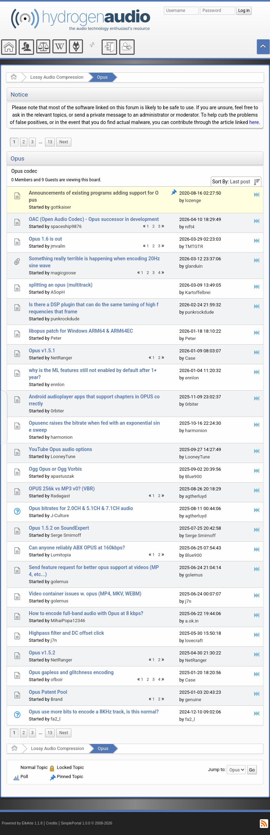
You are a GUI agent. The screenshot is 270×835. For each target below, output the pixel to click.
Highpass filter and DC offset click (66, 633)
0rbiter (57, 410)
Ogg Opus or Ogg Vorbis (55, 469)
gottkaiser (61, 207)
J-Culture (60, 515)
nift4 (189, 226)
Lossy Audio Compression (56, 77)
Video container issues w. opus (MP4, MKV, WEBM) (85, 593)
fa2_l (55, 719)
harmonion (61, 437)
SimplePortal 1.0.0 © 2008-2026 (86, 823)
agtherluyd (196, 496)
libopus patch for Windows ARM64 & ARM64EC (81, 331)
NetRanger (61, 357)
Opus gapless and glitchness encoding (71, 672)
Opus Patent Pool (48, 692)
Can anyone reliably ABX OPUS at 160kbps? (77, 547)
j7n (188, 601)
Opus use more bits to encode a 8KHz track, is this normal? (94, 712)
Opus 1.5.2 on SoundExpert (59, 528)
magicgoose (63, 272)
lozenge (193, 200)
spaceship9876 (66, 226)
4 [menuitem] (159, 272)
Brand (57, 699)
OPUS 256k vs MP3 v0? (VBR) (62, 488)
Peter (56, 338)
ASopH (58, 292)
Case (190, 358)
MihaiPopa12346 (68, 620)
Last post (240, 181)
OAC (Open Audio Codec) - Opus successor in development (94, 219)
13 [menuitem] (49, 141)
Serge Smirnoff (66, 535)
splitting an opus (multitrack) (60, 285)
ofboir (57, 679)
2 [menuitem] (23, 141)
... (40, 141)
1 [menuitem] (14, 141)
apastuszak (62, 476)
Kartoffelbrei (198, 292)
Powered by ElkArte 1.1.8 (22, 823)
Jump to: (217, 769)
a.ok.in (192, 621)
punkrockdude (65, 318)
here (254, 122)
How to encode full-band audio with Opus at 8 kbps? (86, 613)
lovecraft (194, 640)
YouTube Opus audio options (60, 449)
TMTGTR (194, 246)
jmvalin (58, 246)
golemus (59, 581)
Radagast (60, 495)
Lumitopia (61, 554)
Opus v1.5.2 (42, 652)
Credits (52, 823)
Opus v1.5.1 (42, 350)
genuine (193, 699)
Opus (102, 77)
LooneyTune (63, 456)
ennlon (57, 384)
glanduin (194, 266)
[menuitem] (40, 142)
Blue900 (193, 476)
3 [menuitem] (32, 141)
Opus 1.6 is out (45, 239)
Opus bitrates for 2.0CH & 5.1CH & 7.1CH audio (81, 508)
